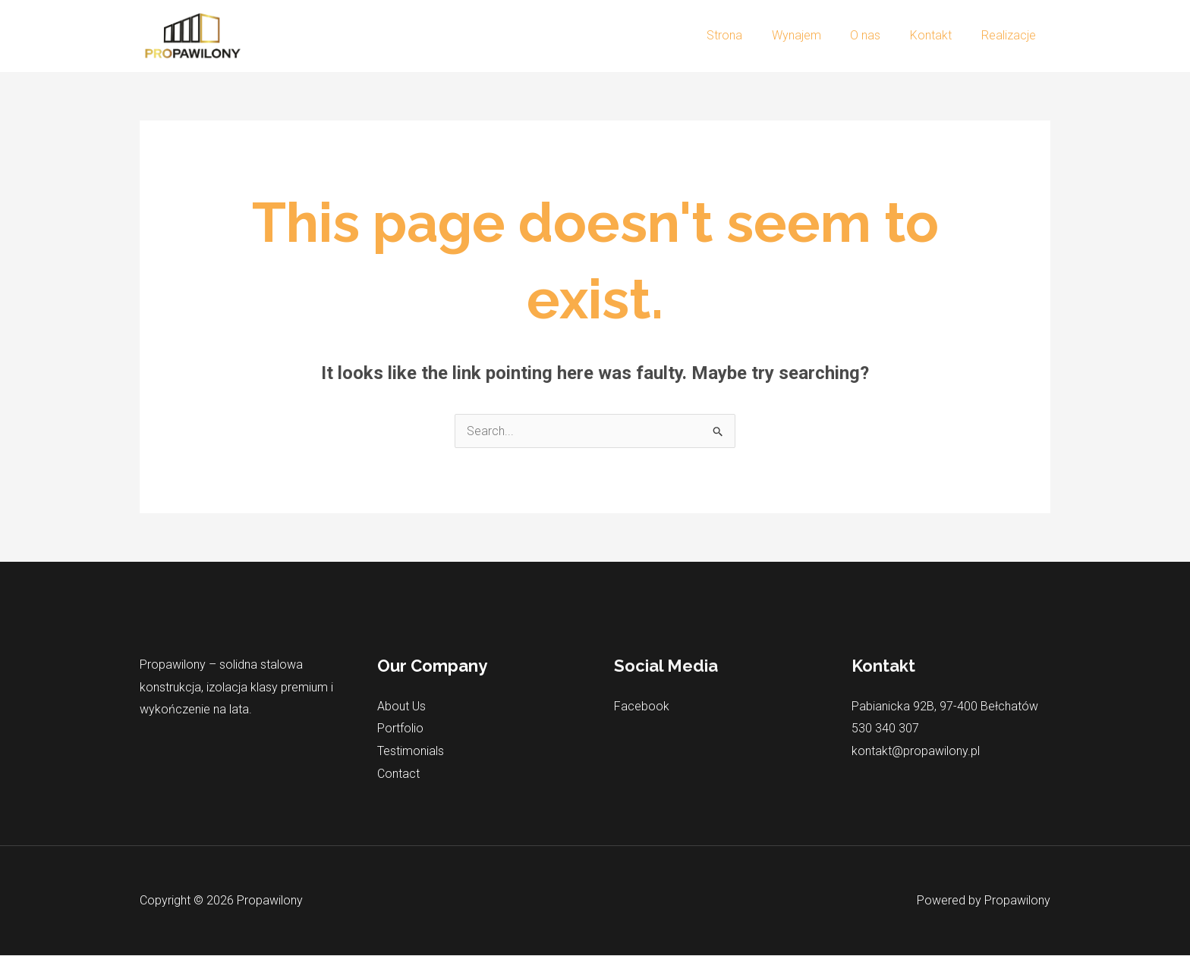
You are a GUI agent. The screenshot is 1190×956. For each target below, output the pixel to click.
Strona (747, 35)
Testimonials (410, 751)
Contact (398, 773)
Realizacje (1011, 35)
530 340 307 (885, 729)
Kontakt (938, 35)
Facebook (641, 706)
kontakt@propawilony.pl (916, 751)
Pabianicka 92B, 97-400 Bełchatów (945, 706)
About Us (401, 706)
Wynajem (814, 35)
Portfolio (400, 729)
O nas (878, 35)
